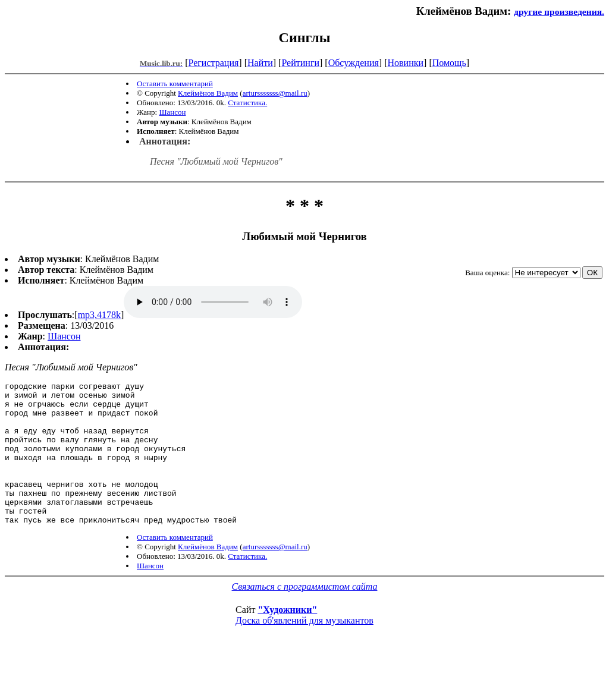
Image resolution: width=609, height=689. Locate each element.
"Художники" (287, 638)
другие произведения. (559, 12)
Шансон (172, 112)
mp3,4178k (99, 315)
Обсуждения (353, 63)
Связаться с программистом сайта (305, 615)
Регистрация (214, 63)
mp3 (213, 302)
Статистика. (247, 102)
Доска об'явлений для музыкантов (304, 649)
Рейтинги (300, 63)
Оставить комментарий (175, 83)
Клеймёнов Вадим (208, 93)
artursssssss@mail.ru (275, 93)
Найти (260, 63)
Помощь (449, 63)
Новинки (405, 63)
